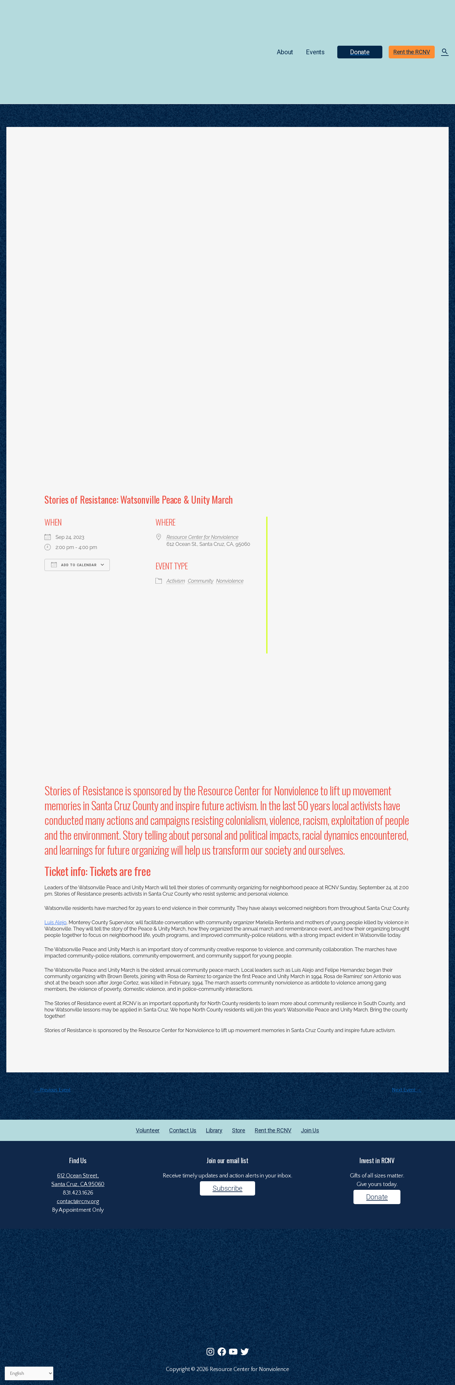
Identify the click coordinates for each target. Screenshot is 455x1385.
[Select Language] (29, 1374)
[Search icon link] (445, 52)
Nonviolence (229, 581)
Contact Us (182, 1130)
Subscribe (227, 1188)
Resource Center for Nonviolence (203, 537)
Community (200, 581)
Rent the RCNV (273, 1130)
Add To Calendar (74, 564)
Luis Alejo (55, 922)
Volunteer (148, 1130)
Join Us (310, 1130)
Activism (176, 581)
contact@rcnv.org (78, 1201)
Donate (377, 1197)
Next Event (406, 1090)
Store (238, 1130)
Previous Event (52, 1090)
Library (214, 1130)
